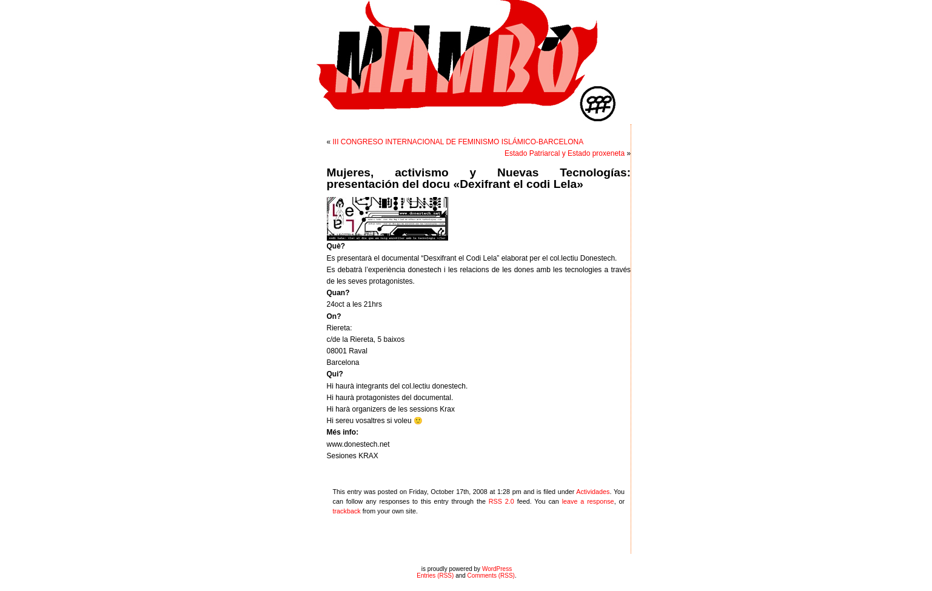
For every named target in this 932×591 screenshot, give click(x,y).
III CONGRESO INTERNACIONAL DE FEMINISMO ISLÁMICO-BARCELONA (458, 142)
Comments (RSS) (491, 575)
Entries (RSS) (435, 575)
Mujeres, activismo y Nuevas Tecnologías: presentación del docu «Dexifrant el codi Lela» (479, 178)
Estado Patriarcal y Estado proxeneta (565, 153)
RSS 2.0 (501, 501)
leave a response (588, 501)
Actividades (592, 491)
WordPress (497, 569)
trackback (347, 511)
